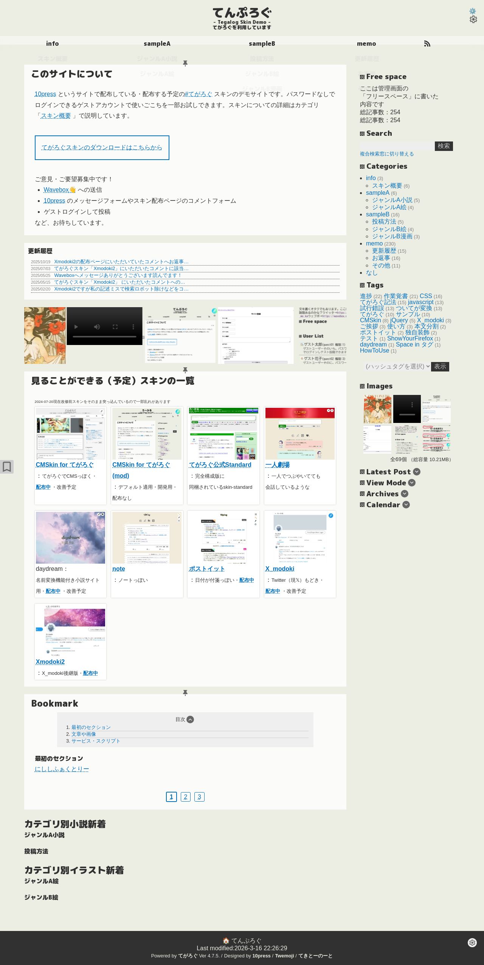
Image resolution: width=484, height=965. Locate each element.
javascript (421, 302)
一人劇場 (300, 438)
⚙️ (472, 11)
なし (372, 272)
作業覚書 (396, 296)
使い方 (396, 326)
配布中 (43, 487)
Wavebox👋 (60, 190)
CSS (426, 296)
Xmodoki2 (70, 635)
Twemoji (284, 956)
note (147, 542)
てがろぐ (372, 314)
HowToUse (374, 350)
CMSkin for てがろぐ (70, 438)
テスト (369, 338)
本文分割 (426, 326)
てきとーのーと (315, 956)
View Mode (386, 482)
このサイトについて (72, 73)
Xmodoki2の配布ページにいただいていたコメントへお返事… (121, 261)
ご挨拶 (369, 326)
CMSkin (370, 320)
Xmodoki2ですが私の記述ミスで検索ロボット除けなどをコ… (121, 289)
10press (45, 94)
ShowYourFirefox (410, 338)
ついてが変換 (414, 308)
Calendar (383, 504)
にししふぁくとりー (62, 769)
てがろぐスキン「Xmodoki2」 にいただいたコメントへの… (119, 282)
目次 (180, 719)
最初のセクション (91, 727)
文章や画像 (83, 734)
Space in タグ (414, 344)
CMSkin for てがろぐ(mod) (147, 443)
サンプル (408, 314)
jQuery (399, 320)
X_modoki (300, 542)
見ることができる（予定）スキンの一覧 (112, 380)
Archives (382, 493)
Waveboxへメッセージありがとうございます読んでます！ (118, 275)
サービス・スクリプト (96, 741)
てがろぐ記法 (378, 302)
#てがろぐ (199, 94)
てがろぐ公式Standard (223, 438)
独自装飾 (417, 332)
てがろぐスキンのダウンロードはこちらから (102, 147)
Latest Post (388, 471)
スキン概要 (56, 116)
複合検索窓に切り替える (387, 154)
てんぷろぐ (242, 12)
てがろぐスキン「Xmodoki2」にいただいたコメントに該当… (121, 268)
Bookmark (54, 703)
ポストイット (223, 542)
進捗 (366, 296)
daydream (373, 344)
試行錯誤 (372, 308)
